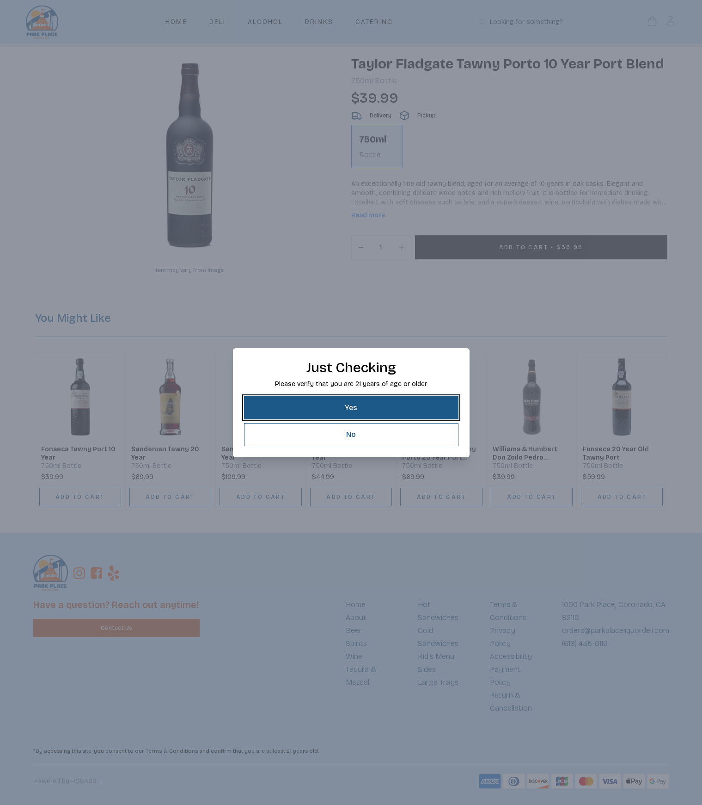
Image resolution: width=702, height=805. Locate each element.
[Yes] (351, 407)
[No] (351, 434)
